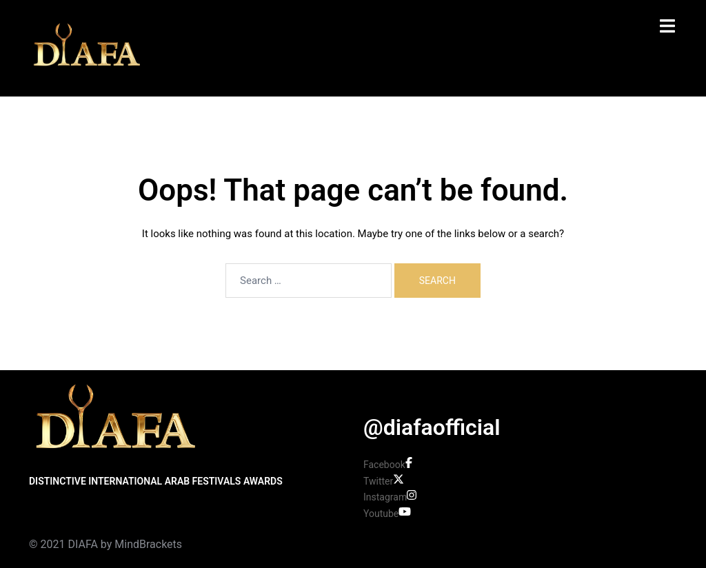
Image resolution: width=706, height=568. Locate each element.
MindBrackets (148, 544)
